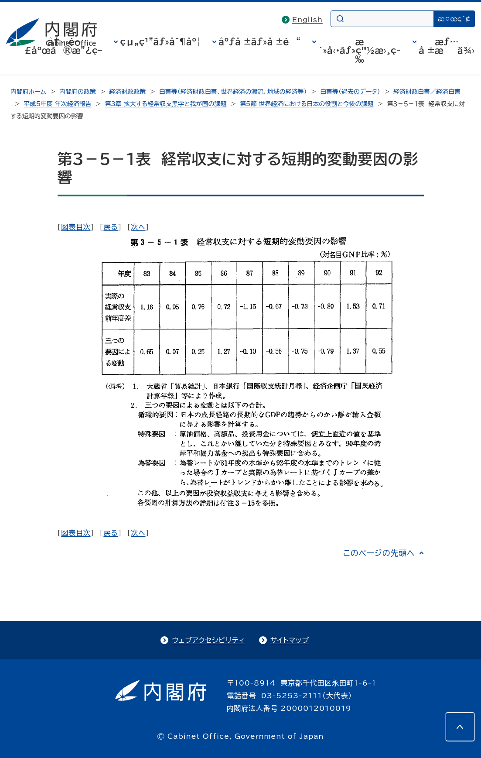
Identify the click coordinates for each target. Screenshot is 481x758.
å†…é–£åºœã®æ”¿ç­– (63, 46)
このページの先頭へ (379, 553)
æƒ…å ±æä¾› (446, 46)
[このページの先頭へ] (460, 727)
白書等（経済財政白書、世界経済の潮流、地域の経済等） (233, 92)
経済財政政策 (127, 92)
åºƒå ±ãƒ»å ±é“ (259, 41)
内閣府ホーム (28, 92)
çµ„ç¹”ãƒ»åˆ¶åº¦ (160, 41)
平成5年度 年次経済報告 (57, 104)
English (307, 19)
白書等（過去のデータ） (350, 92)
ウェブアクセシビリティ (208, 640)
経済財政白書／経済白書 (427, 92)
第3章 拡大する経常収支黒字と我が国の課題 (165, 104)
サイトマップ (289, 640)
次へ (138, 226)
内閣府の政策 (77, 92)
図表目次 (75, 226)
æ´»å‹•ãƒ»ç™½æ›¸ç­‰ (359, 50)
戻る (110, 226)
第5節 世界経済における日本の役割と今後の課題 (307, 104)
